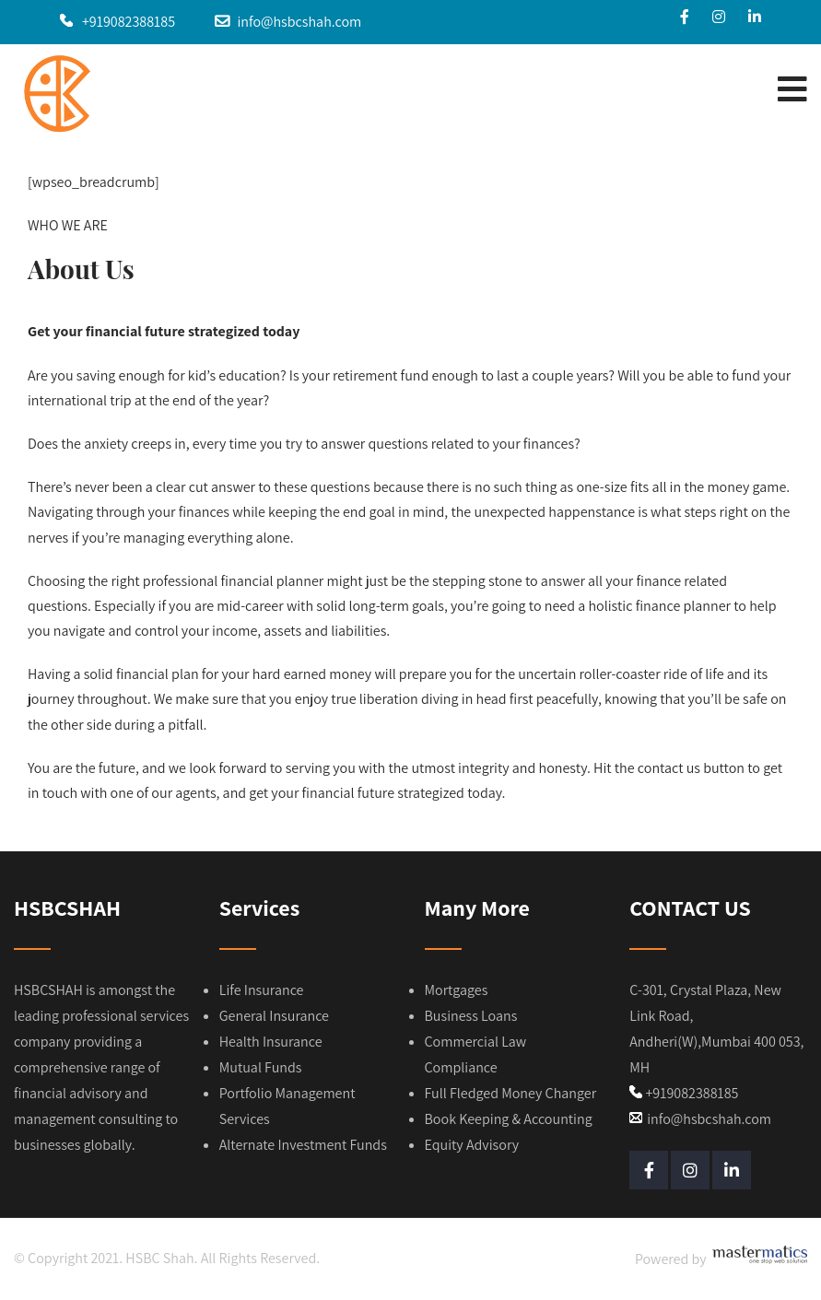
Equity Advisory (472, 1144)
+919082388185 (128, 21)
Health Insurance (271, 1041)
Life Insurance (261, 990)
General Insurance (274, 1015)
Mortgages (456, 990)
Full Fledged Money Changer (511, 1093)
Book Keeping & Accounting (508, 1119)
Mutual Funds (260, 1067)
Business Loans (471, 1015)
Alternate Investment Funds (303, 1144)
